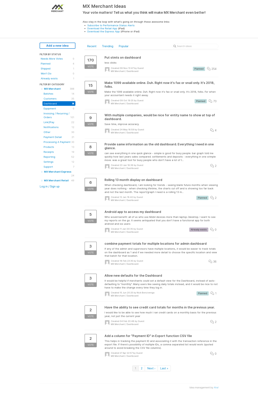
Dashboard (59, 103)
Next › (151, 368)
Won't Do (57, 73)
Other (59, 132)
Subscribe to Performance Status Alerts (111, 25)
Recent (92, 46)
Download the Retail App (102, 28)
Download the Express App (103, 31)
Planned (57, 63)
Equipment (59, 108)
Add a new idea (57, 45)
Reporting (59, 157)
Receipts (59, 152)
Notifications (59, 127)
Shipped (57, 68)
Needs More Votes (57, 59)
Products (59, 147)
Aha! (216, 387)
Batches (59, 94)
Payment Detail (59, 137)
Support (59, 167)
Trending (107, 46)
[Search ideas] (195, 46)
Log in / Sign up (50, 186)
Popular (124, 46)
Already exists (57, 78)
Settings (59, 162)
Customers (59, 98)
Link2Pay (59, 122)
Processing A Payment (59, 142)
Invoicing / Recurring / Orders (59, 115)
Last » (164, 368)
